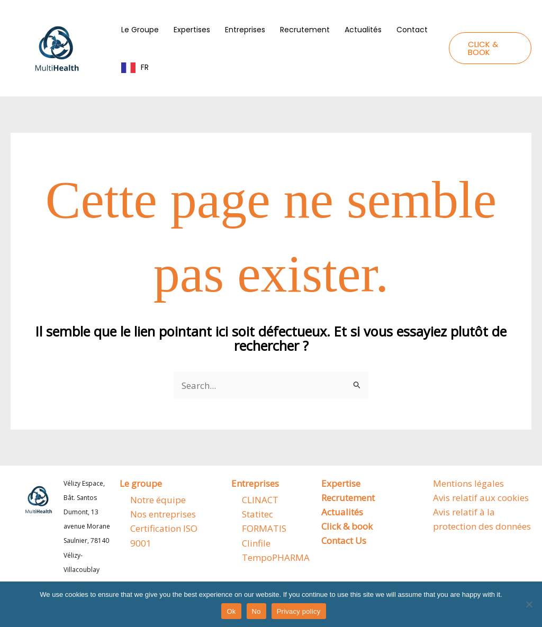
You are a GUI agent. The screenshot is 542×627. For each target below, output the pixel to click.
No (256, 611)
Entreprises (245, 29)
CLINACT (260, 500)
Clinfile (256, 543)
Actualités (363, 29)
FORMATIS (264, 528)
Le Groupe (140, 29)
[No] (528, 604)
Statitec (257, 514)
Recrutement (305, 29)
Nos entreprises (163, 514)
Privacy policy (299, 611)
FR (145, 67)
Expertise (340, 483)
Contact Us (343, 540)
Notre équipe (158, 500)
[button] (490, 48)
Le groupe (141, 483)
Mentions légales (468, 483)
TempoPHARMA (276, 557)
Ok (231, 611)
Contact (412, 29)
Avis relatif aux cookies (481, 498)
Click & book (347, 526)
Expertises (192, 29)
